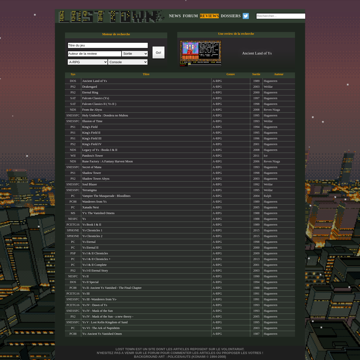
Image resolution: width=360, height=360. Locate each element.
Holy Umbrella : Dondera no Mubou (105, 115)
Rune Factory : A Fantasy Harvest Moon (107, 161)
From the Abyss (92, 109)
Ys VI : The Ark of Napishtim (101, 328)
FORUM (190, 16)
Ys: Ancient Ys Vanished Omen (102, 334)
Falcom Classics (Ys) (95, 98)
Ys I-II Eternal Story (95, 270)
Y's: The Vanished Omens (98, 213)
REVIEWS (209, 16)
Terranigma (89, 190)
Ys (84, 219)
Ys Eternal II (90, 247)
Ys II (85, 276)
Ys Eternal (89, 242)
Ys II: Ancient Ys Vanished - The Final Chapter (112, 288)
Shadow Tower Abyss (96, 178)
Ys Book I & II (91, 224)
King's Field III (92, 138)
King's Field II (91, 132)
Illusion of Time (92, 121)
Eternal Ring (90, 92)
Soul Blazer (89, 184)
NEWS (175, 16)
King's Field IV (92, 144)
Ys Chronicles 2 (92, 236)
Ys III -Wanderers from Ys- (99, 299)
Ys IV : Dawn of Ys (94, 305)
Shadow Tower (91, 173)
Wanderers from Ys (94, 201)
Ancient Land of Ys (94, 81)
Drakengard (89, 86)
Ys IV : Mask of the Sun (97, 311)
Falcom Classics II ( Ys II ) (99, 104)
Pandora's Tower (92, 155)
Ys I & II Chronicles (95, 253)
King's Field (90, 127)
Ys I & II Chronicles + (96, 259)
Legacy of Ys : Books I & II (99, 150)
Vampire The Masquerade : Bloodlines (106, 196)
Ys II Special (90, 282)
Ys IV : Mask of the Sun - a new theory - (107, 316)
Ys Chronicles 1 (92, 230)
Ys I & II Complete (94, 265)
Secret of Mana (91, 167)
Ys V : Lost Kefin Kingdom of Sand (105, 322)
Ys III (86, 293)
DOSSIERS (230, 16)
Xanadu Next (90, 207)
